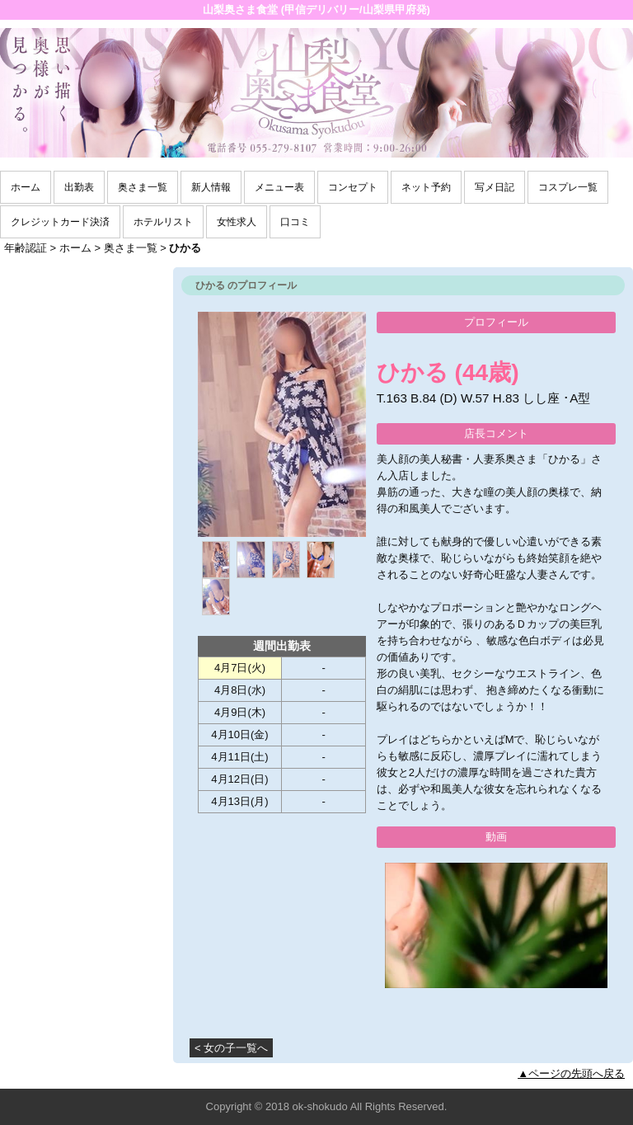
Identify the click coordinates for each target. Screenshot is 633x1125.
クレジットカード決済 (60, 222)
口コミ (295, 222)
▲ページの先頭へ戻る (571, 1073)
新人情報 (211, 187)
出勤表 (79, 187)
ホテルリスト (163, 222)
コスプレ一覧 (568, 187)
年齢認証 (25, 248)
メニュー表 (279, 187)
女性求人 (236, 222)
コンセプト (352, 187)
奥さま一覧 (142, 187)
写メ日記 (494, 187)
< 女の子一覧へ (231, 1048)
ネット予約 (426, 187)
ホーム (25, 187)
